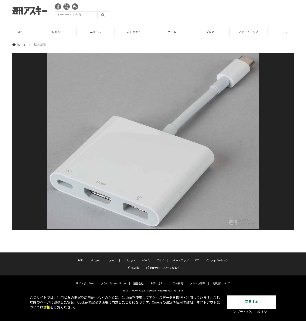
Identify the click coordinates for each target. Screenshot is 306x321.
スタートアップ (248, 32)
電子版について (221, 280)
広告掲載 (178, 280)
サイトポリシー (85, 280)
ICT (287, 32)
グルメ (210, 32)
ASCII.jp (133, 264)
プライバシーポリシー (113, 280)
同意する (251, 302)
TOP (19, 32)
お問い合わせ (158, 280)
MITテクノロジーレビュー (163, 264)
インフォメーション (216, 257)
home (18, 44)
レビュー (57, 32)
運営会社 (138, 280)
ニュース (95, 32)
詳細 (46, 307)
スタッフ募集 (197, 280)
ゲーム (172, 32)
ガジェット (134, 32)
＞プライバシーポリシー (251, 312)
